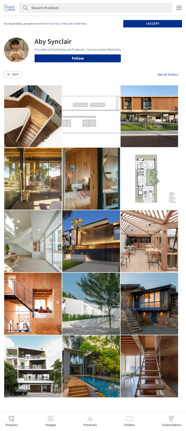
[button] (13, 74)
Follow (78, 58)
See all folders (168, 74)
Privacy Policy (61, 23)
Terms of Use (46, 23)
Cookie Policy (80, 23)
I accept (153, 23)
